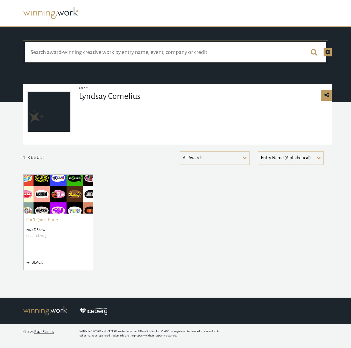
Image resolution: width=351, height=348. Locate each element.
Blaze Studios (44, 332)
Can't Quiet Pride (42, 219)
